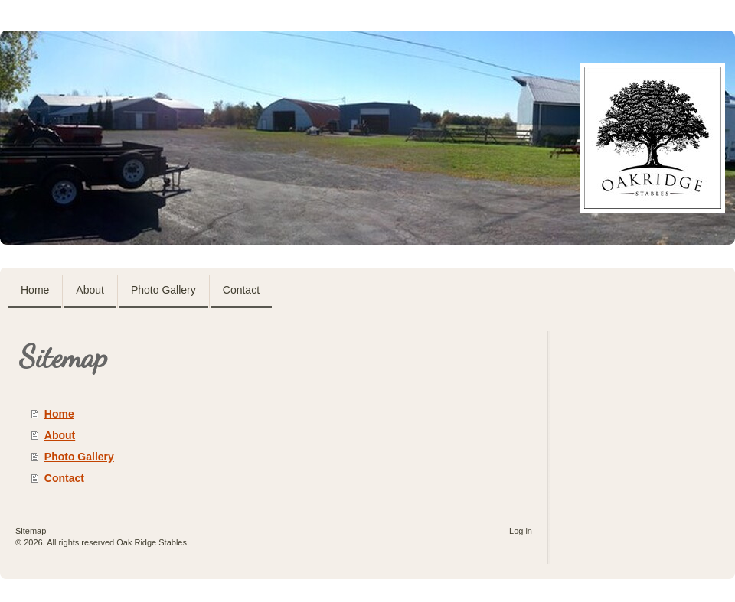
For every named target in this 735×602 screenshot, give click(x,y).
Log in (520, 530)
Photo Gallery (79, 457)
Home (59, 414)
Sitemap (30, 530)
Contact (64, 478)
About (59, 435)
